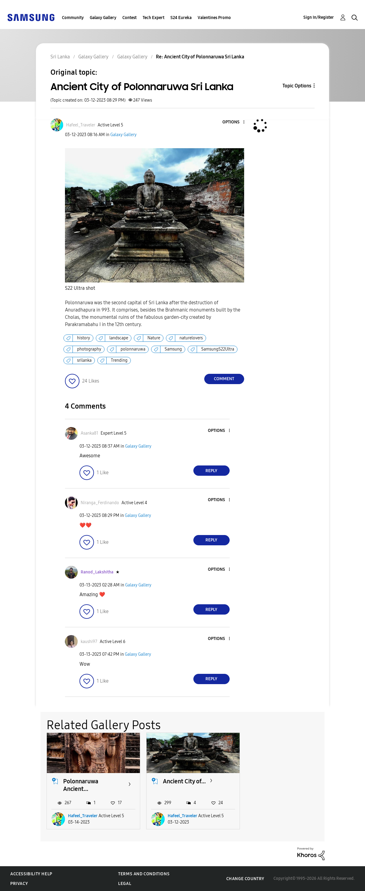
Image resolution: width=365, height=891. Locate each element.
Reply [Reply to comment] (211, 470)
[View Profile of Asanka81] (89, 433)
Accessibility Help (31, 873)
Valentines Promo (214, 17)
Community (73, 17)
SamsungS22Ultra (217, 349)
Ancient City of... (184, 781)
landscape (118, 338)
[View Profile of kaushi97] (89, 641)
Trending (119, 360)
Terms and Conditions (144, 873)
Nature (153, 338)
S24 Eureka (181, 17)
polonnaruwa (133, 349)
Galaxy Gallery (103, 17)
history (83, 338)
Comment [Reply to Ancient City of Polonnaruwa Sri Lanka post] (224, 378)
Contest (129, 17)
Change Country (245, 878)
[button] (233, 122)
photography (89, 349)
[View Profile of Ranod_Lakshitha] (97, 572)
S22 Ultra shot (80, 288)
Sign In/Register (318, 17)
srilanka (84, 360)
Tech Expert (153, 17)
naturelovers (191, 338)
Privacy (19, 883)
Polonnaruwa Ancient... (80, 785)
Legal (124, 883)
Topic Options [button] (297, 86)
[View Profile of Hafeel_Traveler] (80, 125)
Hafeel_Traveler (83, 815)
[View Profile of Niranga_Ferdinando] (100, 502)
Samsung (173, 349)
